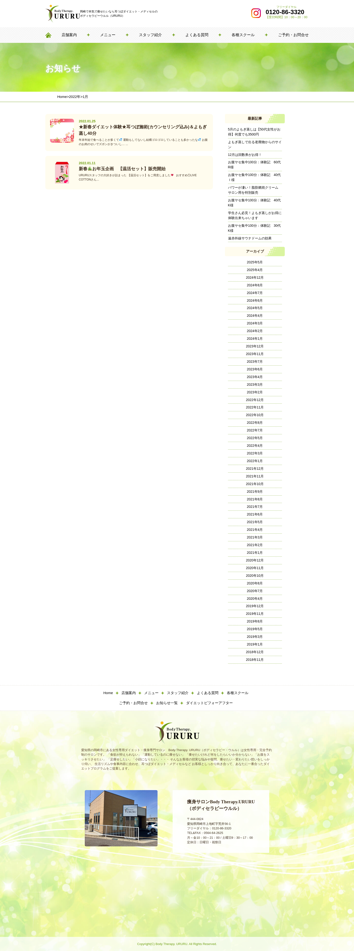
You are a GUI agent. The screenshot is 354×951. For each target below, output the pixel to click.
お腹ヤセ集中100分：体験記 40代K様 (254, 202)
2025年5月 (255, 262)
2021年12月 (255, 468)
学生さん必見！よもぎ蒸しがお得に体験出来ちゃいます (255, 215)
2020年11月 (255, 568)
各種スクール (243, 35)
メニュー (107, 35)
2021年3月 (255, 537)
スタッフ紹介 (150, 35)
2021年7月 (255, 507)
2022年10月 (255, 415)
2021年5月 (255, 522)
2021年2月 (255, 545)
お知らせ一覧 (167, 703)
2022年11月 (255, 407)
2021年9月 (255, 491)
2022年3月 (255, 453)
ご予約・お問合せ (293, 35)
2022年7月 (255, 430)
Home (108, 693)
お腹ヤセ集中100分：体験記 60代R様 (254, 164)
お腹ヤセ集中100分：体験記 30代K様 (254, 228)
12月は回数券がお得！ (245, 155)
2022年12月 (255, 400)
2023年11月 (255, 354)
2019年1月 (255, 644)
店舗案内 (69, 35)
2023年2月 (255, 392)
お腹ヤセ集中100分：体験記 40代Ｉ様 (254, 177)
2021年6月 (255, 514)
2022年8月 (255, 423)
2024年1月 (255, 338)
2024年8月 (255, 285)
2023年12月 (255, 346)
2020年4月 (255, 598)
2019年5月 (255, 629)
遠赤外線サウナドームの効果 (250, 238)
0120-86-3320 (285, 12)
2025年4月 (255, 270)
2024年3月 (255, 323)
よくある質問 (196, 35)
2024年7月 (255, 293)
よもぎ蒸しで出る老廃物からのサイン (255, 144)
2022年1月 (255, 461)
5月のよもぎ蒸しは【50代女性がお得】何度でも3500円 (254, 131)
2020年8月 (255, 583)
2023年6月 (255, 369)
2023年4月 (255, 377)
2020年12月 (255, 560)
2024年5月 (255, 308)
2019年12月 (255, 606)
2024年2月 (255, 331)
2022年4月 (255, 445)
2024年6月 (255, 300)
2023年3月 (255, 384)
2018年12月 (255, 652)
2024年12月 (255, 277)
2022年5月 (255, 438)
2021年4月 (255, 530)
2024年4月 (255, 315)
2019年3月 (255, 637)
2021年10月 (255, 484)
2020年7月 (255, 591)
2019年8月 (255, 621)
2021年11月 (255, 476)
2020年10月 (255, 575)
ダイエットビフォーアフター (209, 703)
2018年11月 (255, 660)
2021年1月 (255, 553)
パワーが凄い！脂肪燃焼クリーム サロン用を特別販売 (255, 190)
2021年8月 (255, 499)
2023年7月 (255, 361)
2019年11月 (255, 614)
